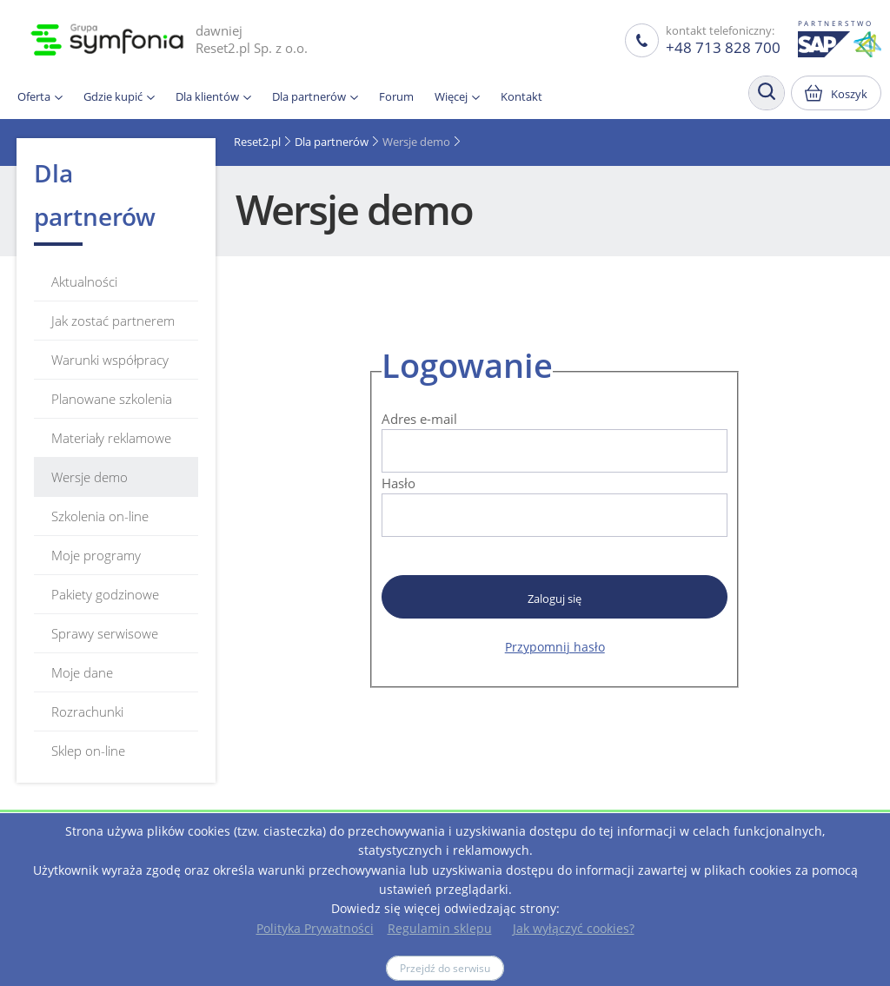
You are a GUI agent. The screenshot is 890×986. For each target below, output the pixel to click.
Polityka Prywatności (315, 928)
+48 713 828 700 (723, 47)
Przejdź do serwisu (445, 968)
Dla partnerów (332, 141)
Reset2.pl (257, 141)
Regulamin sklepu (440, 928)
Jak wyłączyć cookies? (573, 928)
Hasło (398, 483)
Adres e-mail (419, 418)
